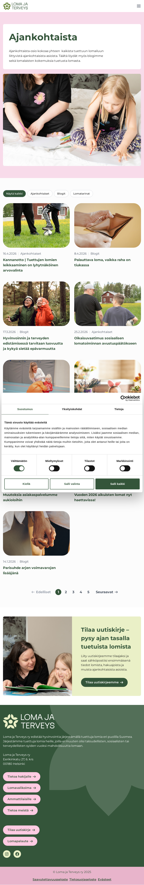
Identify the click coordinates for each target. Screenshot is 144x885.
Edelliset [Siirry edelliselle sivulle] (41, 592)
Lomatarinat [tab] (81, 193)
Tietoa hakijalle (19, 777)
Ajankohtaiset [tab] (40, 193)
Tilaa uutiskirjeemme (102, 682)
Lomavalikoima (20, 788)
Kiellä (26, 483)
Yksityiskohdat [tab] (72, 409)
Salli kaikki (117, 483)
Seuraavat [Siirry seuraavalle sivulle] (107, 592)
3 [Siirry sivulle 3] (73, 592)
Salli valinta (72, 483)
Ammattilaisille (20, 799)
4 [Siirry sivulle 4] (81, 592)
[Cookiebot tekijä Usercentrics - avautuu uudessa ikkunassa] (123, 398)
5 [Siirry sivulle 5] (88, 592)
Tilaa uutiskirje (19, 830)
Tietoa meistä (18, 810)
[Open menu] (138, 6)
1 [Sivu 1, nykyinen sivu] (58, 592)
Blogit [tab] (61, 193)
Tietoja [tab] (119, 409)
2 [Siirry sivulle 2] (66, 592)
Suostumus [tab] (25, 409)
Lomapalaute (18, 841)
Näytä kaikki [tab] (14, 193)
